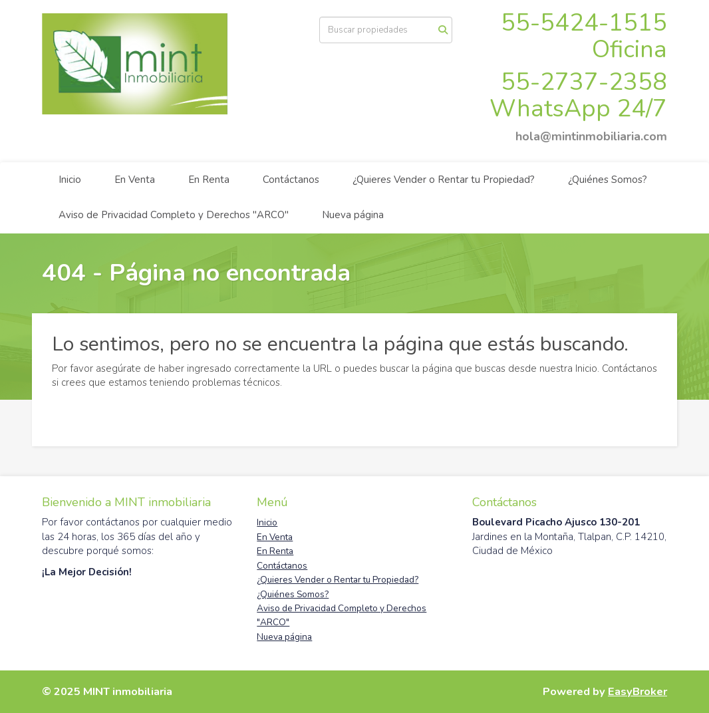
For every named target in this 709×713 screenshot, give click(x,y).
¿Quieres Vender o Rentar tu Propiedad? (444, 179)
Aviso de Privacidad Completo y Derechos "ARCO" (174, 214)
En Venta (134, 179)
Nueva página (353, 214)
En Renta (208, 179)
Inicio (70, 179)
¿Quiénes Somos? (607, 179)
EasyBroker (637, 691)
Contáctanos (291, 179)
